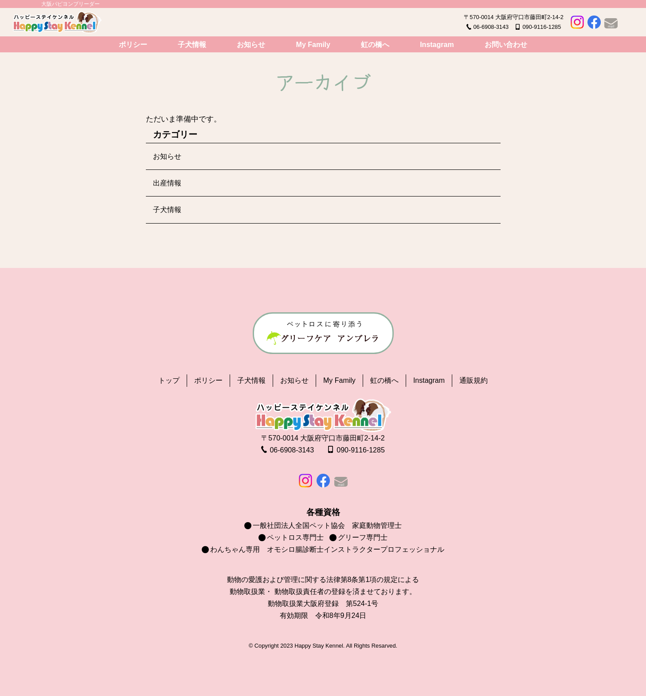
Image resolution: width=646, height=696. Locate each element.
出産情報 (167, 183)
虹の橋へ (375, 44)
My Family (313, 44)
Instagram (437, 44)
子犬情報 (192, 44)
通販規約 (473, 380)
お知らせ (251, 44)
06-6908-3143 (491, 27)
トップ (169, 380)
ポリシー (133, 44)
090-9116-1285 (541, 27)
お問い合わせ (506, 44)
